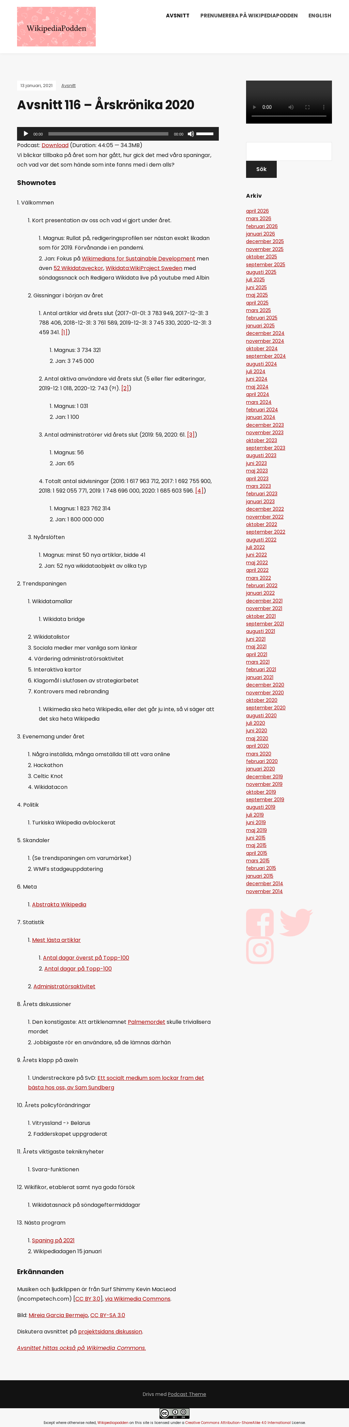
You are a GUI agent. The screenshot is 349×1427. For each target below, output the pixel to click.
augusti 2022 (261, 539)
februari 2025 (261, 317)
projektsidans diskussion (110, 1332)
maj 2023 (257, 470)
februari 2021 (261, 669)
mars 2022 (258, 578)
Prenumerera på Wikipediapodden (249, 15)
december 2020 (265, 684)
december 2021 (264, 600)
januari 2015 (259, 876)
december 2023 (265, 425)
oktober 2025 (261, 256)
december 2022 (265, 509)
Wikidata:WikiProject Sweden (144, 268)
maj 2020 (257, 738)
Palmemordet (146, 1022)
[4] (199, 491)
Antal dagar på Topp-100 (78, 969)
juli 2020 (255, 723)
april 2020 (257, 746)
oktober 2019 (261, 792)
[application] (118, 134)
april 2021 (256, 654)
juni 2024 (257, 379)
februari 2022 (261, 585)
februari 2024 (262, 409)
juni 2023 (256, 463)
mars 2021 (258, 662)
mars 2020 (258, 753)
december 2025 (265, 241)
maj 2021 (256, 646)
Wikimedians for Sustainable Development (138, 259)
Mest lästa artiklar (56, 940)
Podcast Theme (187, 1394)
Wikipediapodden (112, 1422)
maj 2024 (257, 386)
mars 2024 (259, 402)
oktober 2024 (262, 348)
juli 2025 (255, 279)
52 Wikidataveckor (78, 268)
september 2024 (266, 356)
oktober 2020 (261, 700)
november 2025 (265, 249)
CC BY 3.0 (87, 1299)
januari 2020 (260, 768)
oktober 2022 (261, 524)
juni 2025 (256, 287)
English (319, 15)
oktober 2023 (261, 440)
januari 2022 (260, 593)
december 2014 (264, 883)
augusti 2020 (261, 715)
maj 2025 (257, 295)
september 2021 (265, 623)
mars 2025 (258, 310)
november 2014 (264, 891)
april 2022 (257, 570)
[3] (191, 435)
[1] (64, 332)
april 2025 (257, 302)
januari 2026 (260, 233)
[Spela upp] (25, 133)
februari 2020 (262, 761)
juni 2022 (256, 554)
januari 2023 (260, 501)
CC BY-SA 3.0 (107, 1315)
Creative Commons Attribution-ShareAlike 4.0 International (238, 1422)
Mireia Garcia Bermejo (58, 1315)
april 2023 (257, 478)
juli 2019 (255, 814)
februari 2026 (262, 226)
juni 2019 (256, 822)
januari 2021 (259, 677)
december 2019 (264, 776)
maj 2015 (256, 845)
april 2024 (257, 394)
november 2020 (265, 692)
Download (55, 145)
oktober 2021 (261, 616)
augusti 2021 (260, 631)
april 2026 (257, 211)
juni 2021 (255, 639)
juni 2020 (256, 730)
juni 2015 (255, 837)
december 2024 (265, 333)
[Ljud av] (190, 133)
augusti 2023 (261, 455)
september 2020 (266, 707)
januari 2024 (260, 417)
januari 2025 (260, 325)
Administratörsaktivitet (64, 986)
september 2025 (265, 264)
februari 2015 (261, 868)
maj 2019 (256, 830)
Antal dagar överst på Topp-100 (86, 958)
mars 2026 (258, 218)
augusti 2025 (261, 272)
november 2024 (265, 341)
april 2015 (256, 853)
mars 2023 (258, 486)
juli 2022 (255, 547)
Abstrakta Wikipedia (59, 904)
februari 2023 (261, 493)
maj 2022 (257, 562)
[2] (125, 388)
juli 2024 (255, 371)
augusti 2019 (260, 807)
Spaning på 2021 (53, 1240)
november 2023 (265, 432)
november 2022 (265, 516)
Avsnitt (177, 15)
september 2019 (265, 799)
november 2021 (264, 608)
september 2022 (265, 531)
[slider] (108, 134)
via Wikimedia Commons (137, 1299)
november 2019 (264, 784)
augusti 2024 (261, 364)
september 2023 (265, 447)
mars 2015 (258, 860)
